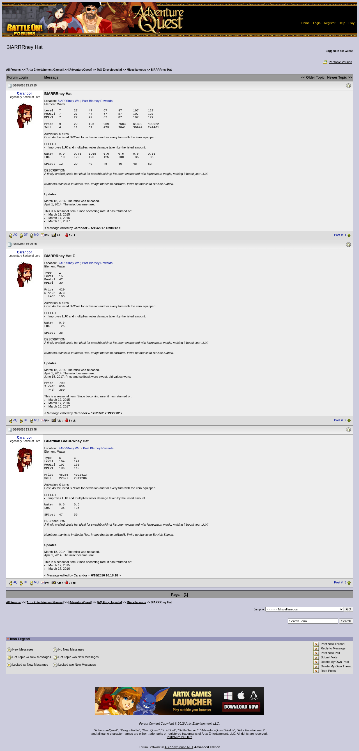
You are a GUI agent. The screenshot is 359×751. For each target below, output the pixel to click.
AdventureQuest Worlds (217, 730)
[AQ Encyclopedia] (109, 69)
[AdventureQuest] (80, 69)
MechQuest (150, 730)
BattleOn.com (188, 730)
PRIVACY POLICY (179, 737)
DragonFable (130, 730)
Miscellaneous (136, 69)
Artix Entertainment (251, 730)
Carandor (24, 93)
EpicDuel (168, 730)
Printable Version (337, 62)
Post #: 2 (340, 420)
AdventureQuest (106, 730)
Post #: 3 (340, 582)
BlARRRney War (68, 100)
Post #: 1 (340, 235)
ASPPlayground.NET (179, 747)
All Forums (13, 69)
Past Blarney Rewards (97, 100)
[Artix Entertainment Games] (45, 69)
